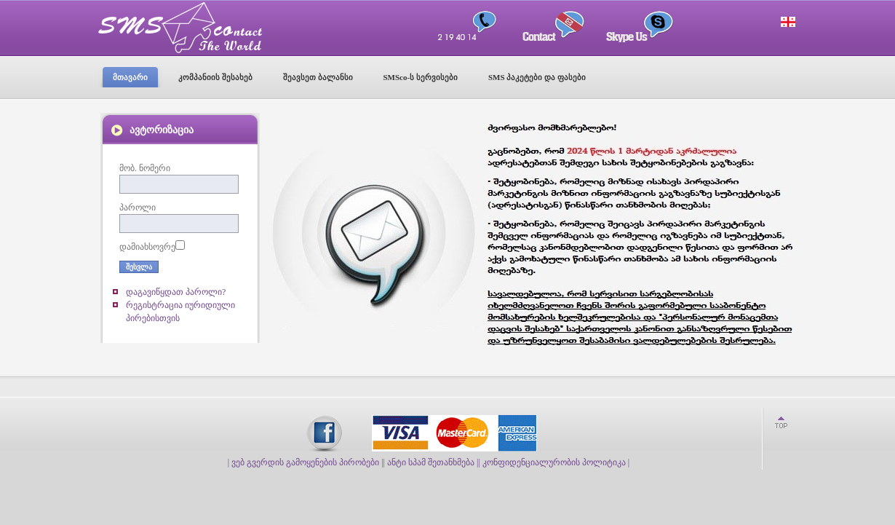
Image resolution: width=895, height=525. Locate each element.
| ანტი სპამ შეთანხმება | (431, 462)
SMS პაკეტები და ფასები (537, 77)
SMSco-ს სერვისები (420, 77)
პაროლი (137, 207)
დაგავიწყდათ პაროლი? (176, 292)
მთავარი (130, 77)
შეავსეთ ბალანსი (318, 77)
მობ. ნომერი (144, 168)
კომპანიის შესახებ (215, 77)
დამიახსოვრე (147, 247)
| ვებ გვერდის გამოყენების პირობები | (305, 462)
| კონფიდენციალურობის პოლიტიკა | (553, 462)
